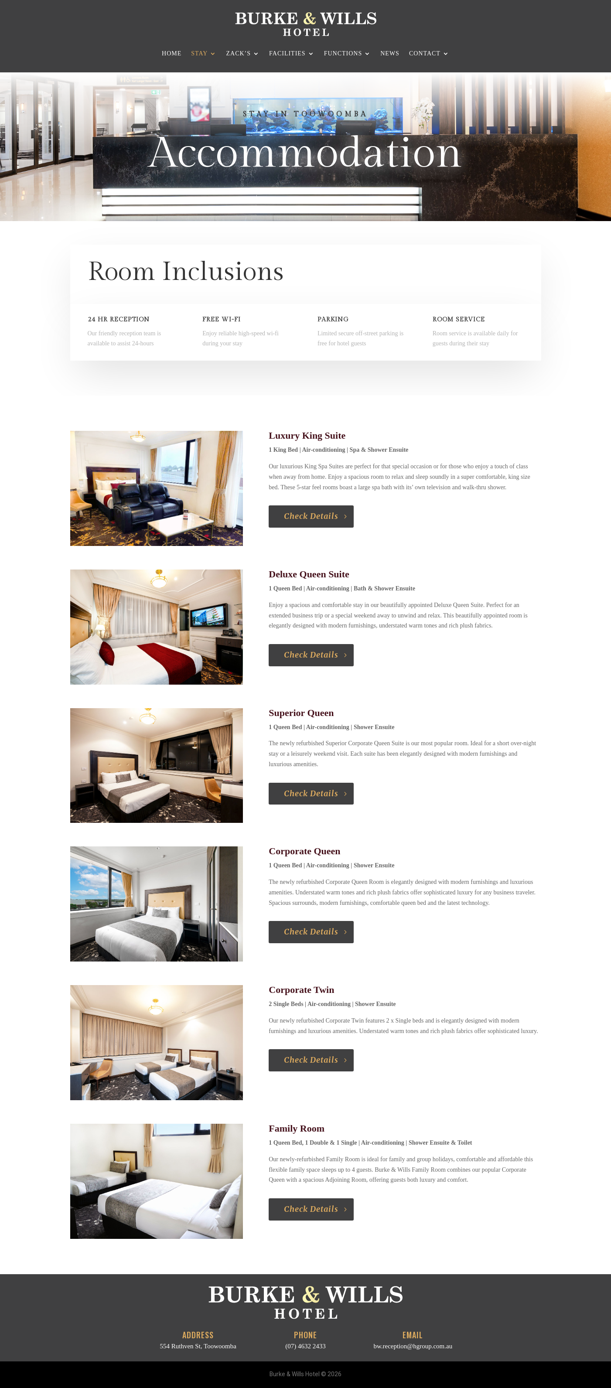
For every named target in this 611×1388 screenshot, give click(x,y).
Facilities (287, 53)
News (389, 53)
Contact (424, 53)
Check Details (311, 516)
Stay (199, 53)
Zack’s (238, 53)
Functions (343, 53)
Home (171, 53)
